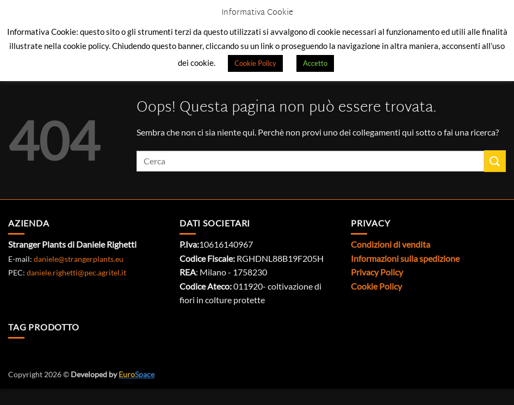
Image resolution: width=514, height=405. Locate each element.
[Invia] (495, 160)
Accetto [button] (315, 63)
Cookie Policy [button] (255, 63)
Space (136, 374)
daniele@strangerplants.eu (78, 258)
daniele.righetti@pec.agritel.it (76, 272)
